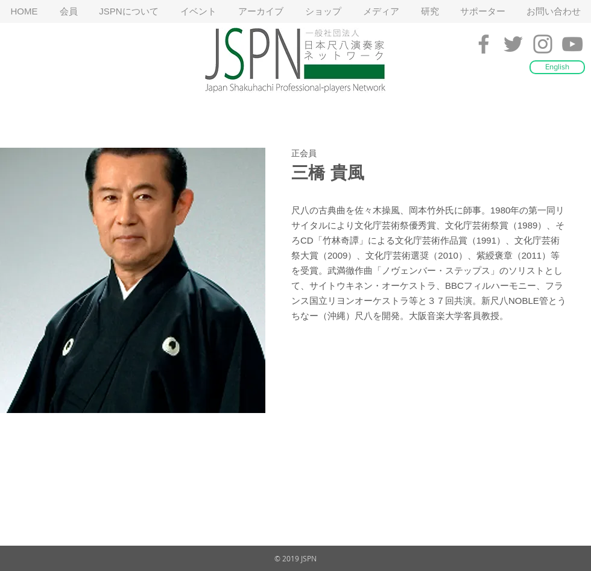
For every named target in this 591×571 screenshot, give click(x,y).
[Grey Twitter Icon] (513, 44)
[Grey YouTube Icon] (572, 44)
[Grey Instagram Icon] (542, 44)
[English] (557, 67)
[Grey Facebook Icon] (483, 44)
